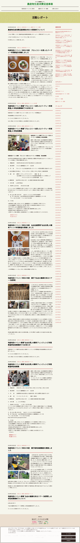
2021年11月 (58, 210)
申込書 (10, 436)
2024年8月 (58, 131)
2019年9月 (58, 256)
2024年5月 (58, 138)
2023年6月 (58, 161)
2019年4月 (58, 268)
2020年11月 (58, 235)
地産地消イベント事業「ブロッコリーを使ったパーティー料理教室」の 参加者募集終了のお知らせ (30, 107)
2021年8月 (58, 215)
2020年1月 (58, 246)
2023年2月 (58, 172)
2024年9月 (58, 128)
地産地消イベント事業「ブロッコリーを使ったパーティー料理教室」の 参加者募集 (30, 129)
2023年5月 (58, 164)
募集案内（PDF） (14, 215)
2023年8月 (58, 156)
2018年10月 (58, 276)
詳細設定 (68, 540)
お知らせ (19, 27)
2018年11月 (58, 274)
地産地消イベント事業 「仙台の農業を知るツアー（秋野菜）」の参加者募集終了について (30, 497)
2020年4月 (58, 240)
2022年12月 (58, 177)
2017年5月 (58, 314)
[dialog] (40, 535)
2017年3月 (58, 317)
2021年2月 (58, 230)
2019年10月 (58, 253)
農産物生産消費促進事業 (40, 3)
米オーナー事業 (59, 99)
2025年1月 (58, 121)
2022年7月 (58, 189)
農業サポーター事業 (43, 8)
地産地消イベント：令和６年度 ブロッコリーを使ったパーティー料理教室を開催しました (30, 51)
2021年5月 (58, 223)
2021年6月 (58, 220)
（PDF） (13, 435)
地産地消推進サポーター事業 (62, 94)
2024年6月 (58, 136)
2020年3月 (58, 243)
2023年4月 (58, 166)
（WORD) (14, 436)
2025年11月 (58, 113)
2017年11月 (58, 299)
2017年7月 (58, 309)
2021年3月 (58, 228)
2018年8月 (58, 281)
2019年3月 (58, 271)
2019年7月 (58, 261)
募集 (23, 103)
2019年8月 (58, 258)
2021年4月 (58, 225)
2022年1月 (58, 205)
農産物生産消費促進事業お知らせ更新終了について (26, 30)
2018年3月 (58, 291)
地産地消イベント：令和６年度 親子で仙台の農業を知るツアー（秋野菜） (30, 279)
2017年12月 (58, 297)
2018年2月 (58, 294)
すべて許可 (68, 533)
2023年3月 (58, 169)
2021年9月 (58, 212)
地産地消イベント (26, 27)
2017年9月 (58, 304)
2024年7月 (58, 133)
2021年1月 (58, 233)
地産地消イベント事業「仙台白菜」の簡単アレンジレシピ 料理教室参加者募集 (30, 365)
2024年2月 (58, 146)
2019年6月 (58, 263)
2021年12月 (58, 207)
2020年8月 (58, 238)
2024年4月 (58, 141)
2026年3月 (58, 110)
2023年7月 (58, 159)
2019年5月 (58, 266)
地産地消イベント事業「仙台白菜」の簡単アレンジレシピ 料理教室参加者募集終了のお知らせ (30, 343)
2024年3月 (58, 143)
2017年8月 (58, 307)
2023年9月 (58, 154)
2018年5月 (58, 289)
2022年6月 (58, 192)
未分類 (35, 103)
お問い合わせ (55, 8)
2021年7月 (58, 217)
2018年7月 (58, 284)
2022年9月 (58, 184)
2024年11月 (58, 123)
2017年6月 (58, 312)
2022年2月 (58, 202)
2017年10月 (58, 302)
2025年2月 (58, 118)
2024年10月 (58, 126)
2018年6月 (58, 286)
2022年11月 (58, 179)
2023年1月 (58, 174)
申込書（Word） (13, 216)
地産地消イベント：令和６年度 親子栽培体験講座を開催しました (30, 449)
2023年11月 (58, 149)
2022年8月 (58, 187)
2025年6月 (58, 115)
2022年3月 (58, 200)
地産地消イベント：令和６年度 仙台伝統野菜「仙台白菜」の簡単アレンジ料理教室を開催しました (30, 226)
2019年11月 (58, 251)
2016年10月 (58, 322)
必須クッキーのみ (68, 537)
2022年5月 (58, 194)
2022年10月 (58, 182)
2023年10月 (58, 151)
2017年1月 (58, 320)
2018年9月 (58, 279)
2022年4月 (58, 197)
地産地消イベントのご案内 (28, 8)
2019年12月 (58, 248)
